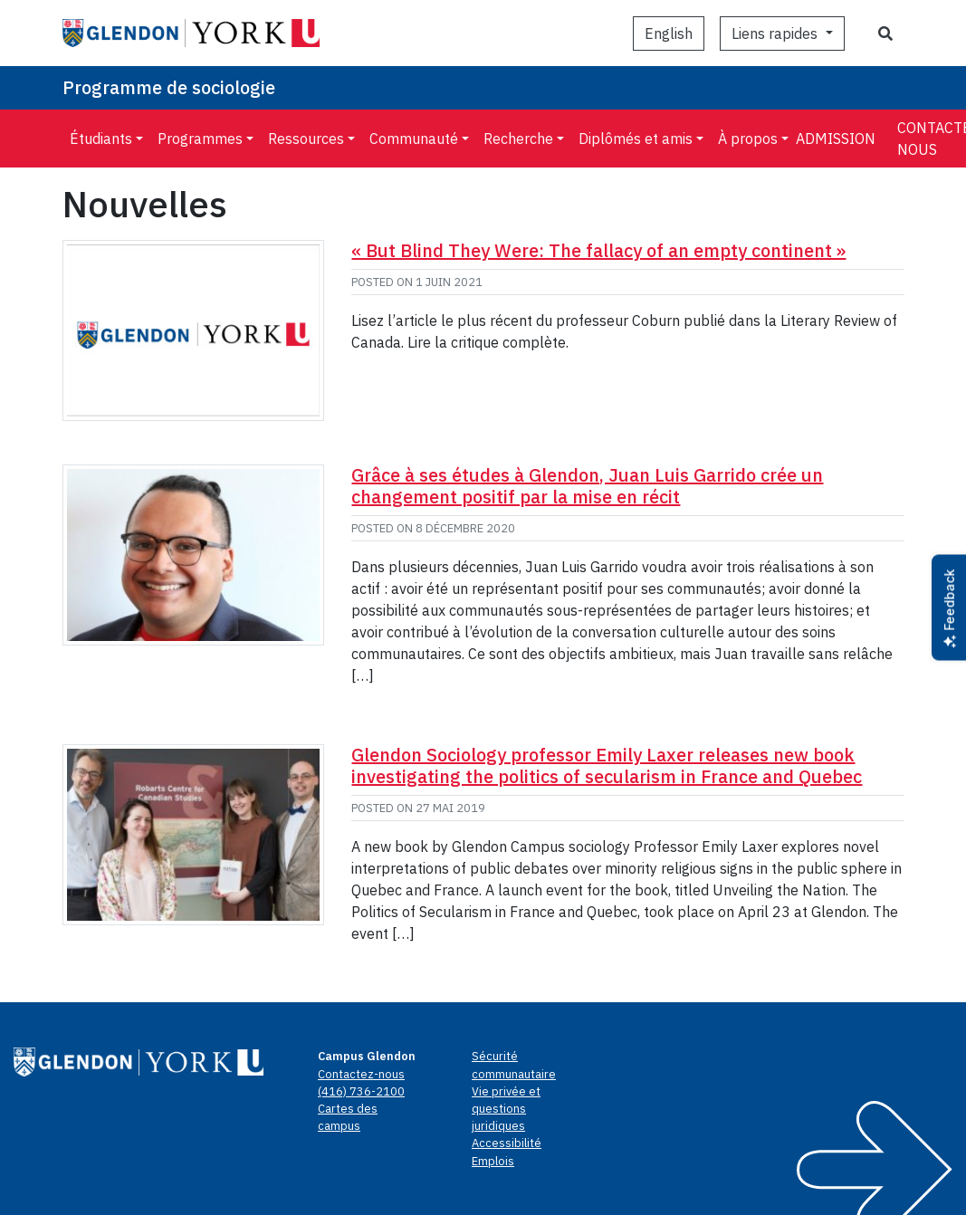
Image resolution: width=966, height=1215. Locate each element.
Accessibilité (506, 1143)
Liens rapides (776, 33)
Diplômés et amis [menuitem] (636, 138)
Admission (835, 138)
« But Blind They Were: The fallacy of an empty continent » (598, 250)
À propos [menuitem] (748, 138)
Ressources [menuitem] (306, 138)
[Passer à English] (668, 33)
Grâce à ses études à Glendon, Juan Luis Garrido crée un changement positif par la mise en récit (587, 486)
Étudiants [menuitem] (101, 138)
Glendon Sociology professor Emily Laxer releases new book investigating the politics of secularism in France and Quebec (606, 765)
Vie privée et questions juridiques (506, 1109)
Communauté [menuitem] (413, 138)
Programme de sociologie (168, 87)
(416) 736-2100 (361, 1091)
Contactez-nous (361, 1074)
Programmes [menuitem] (200, 138)
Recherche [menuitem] (518, 138)
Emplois (493, 1161)
